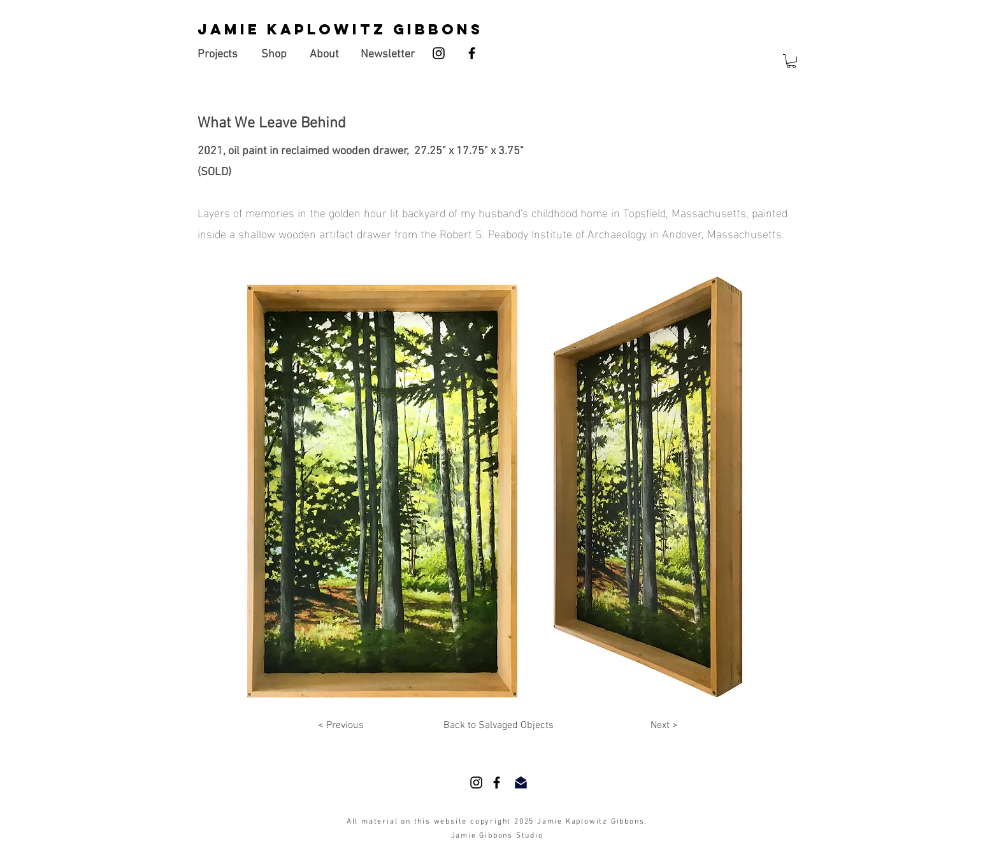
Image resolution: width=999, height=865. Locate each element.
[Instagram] (439, 53)
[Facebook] (472, 53)
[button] (791, 61)
